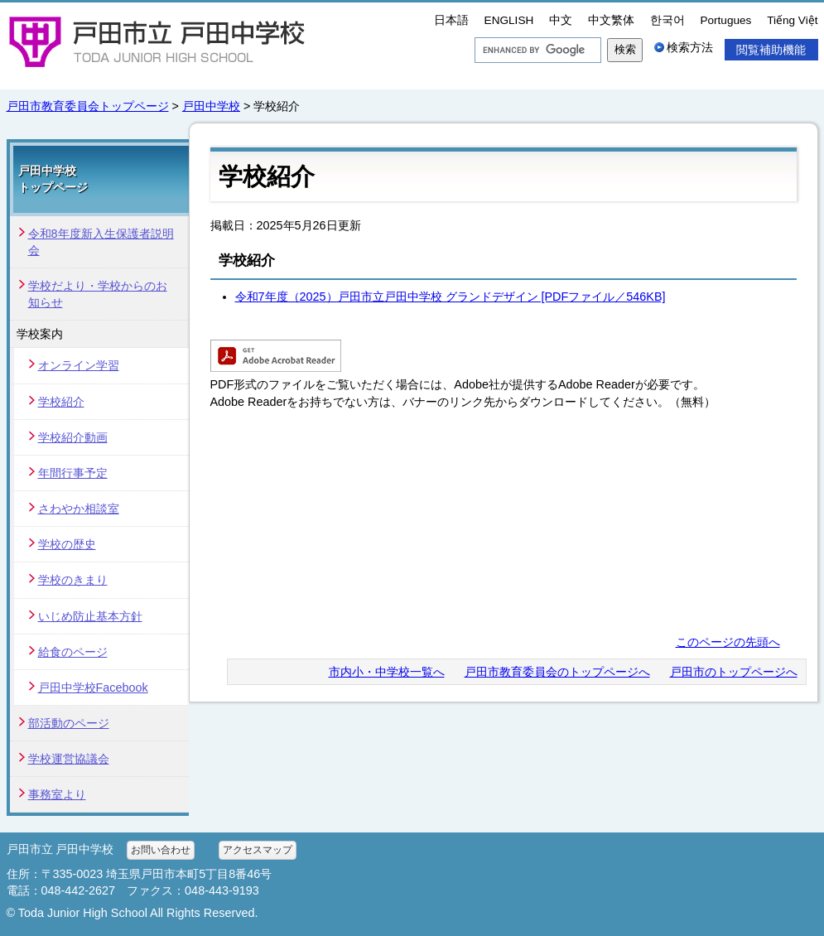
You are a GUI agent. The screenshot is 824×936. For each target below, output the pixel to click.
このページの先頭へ (728, 642)
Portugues (725, 20)
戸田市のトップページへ (733, 671)
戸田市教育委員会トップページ (88, 106)
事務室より (57, 794)
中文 (560, 20)
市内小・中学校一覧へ (387, 671)
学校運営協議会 (68, 758)
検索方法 (690, 47)
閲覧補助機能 (771, 49)
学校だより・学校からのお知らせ (97, 294)
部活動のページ (68, 723)
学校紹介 (61, 401)
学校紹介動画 (73, 437)
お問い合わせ (160, 850)
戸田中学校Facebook (93, 687)
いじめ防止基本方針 (90, 616)
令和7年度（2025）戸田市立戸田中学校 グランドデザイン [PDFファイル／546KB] (450, 296)
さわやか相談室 (78, 508)
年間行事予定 (73, 473)
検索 (625, 49)
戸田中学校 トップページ (53, 179)
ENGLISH (509, 20)
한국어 (667, 20)
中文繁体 (611, 20)
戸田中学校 (211, 106)
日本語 (451, 20)
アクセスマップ (257, 850)
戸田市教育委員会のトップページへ (557, 671)
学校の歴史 (67, 544)
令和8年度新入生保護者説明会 (101, 242)
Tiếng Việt (792, 20)
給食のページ (73, 652)
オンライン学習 (78, 365)
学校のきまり (73, 579)
